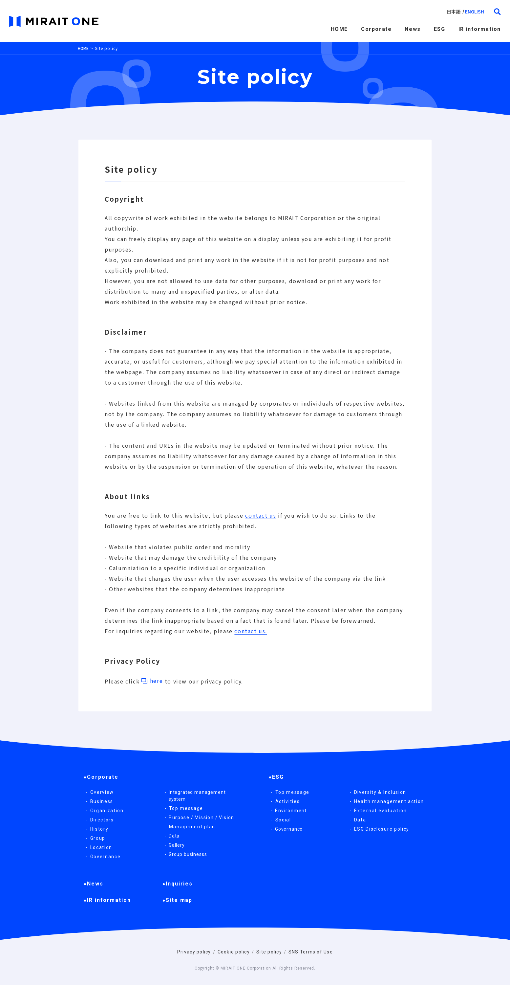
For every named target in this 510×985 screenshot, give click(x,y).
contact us (260, 515)
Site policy (269, 951)
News (412, 29)
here (156, 680)
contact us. (250, 631)
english (474, 11)
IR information (479, 29)
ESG (439, 29)
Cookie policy (234, 951)
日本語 (453, 11)
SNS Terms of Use (310, 951)
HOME (339, 29)
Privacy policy (194, 951)
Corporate (376, 29)
